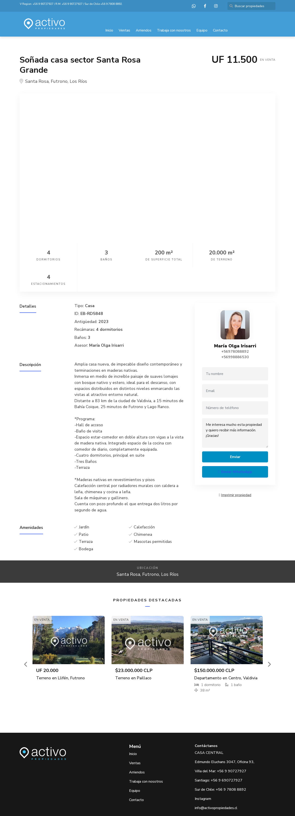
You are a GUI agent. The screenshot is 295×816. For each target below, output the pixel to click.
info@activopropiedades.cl (216, 783)
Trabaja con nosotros (174, 30)
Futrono (59, 81)
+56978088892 (235, 327)
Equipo (201, 30)
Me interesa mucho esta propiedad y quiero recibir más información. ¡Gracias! (235, 408)
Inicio (109, 30)
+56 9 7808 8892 (111, 4)
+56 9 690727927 (226, 755)
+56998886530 (235, 332)
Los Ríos (78, 81)
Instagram (203, 774)
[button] (26, 639)
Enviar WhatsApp (235, 447)
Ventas (124, 30)
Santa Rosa (37, 81)
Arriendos (143, 30)
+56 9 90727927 (43, 4)
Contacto (220, 30)
